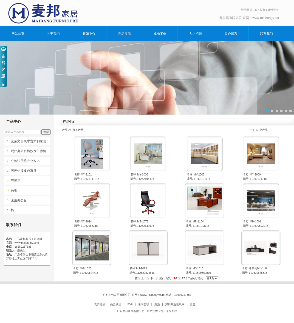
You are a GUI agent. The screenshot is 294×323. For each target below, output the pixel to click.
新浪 (157, 304)
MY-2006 (142, 174)
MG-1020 (85, 268)
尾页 (162, 278)
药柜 (14, 190)
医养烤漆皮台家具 (24, 170)
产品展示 (124, 34)
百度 (192, 304)
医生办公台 (19, 200)
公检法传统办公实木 (25, 161)
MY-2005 (198, 174)
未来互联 (143, 304)
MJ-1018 (141, 268)
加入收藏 (259, 9)
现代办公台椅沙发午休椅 (28, 151)
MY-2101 (86, 174)
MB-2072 (142, 221)
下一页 (154, 278)
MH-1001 (255, 221)
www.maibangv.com (26, 242)
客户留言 (230, 34)
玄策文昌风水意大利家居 (28, 141)
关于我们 (53, 34)
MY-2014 (86, 221)
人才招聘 (195, 34)
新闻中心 (88, 34)
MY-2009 (255, 174)
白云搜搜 (115, 304)
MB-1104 (198, 221)
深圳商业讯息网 (174, 304)
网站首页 (17, 34)
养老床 (15, 180)
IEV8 (130, 304)
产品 (65, 129)
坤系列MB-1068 (258, 268)
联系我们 (266, 34)
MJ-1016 (197, 268)
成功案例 (159, 34)
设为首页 (246, 9)
